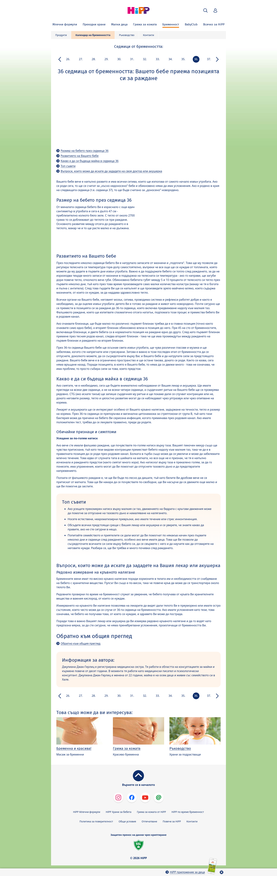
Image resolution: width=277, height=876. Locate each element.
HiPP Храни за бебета (118, 812)
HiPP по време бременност (188, 812)
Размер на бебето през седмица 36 (84, 151)
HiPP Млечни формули (86, 812)
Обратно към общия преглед (80, 643)
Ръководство (126, 35)
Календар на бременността (92, 35)
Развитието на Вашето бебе (80, 156)
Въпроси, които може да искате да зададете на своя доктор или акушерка (111, 171)
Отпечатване (149, 821)
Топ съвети (68, 166)
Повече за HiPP (172, 821)
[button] (205, 10)
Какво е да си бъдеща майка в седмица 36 (90, 161)
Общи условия (127, 821)
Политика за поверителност (96, 821)
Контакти (148, 35)
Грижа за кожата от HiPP (151, 812)
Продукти (61, 35)
